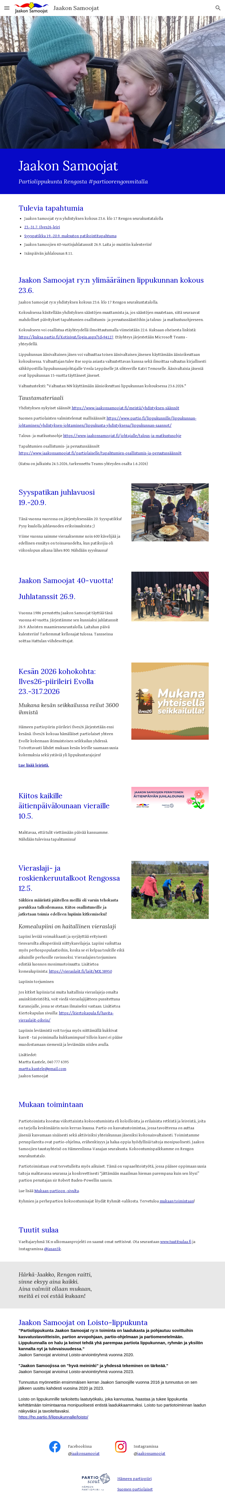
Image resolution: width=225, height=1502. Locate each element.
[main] (112, 171)
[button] (7, 8)
